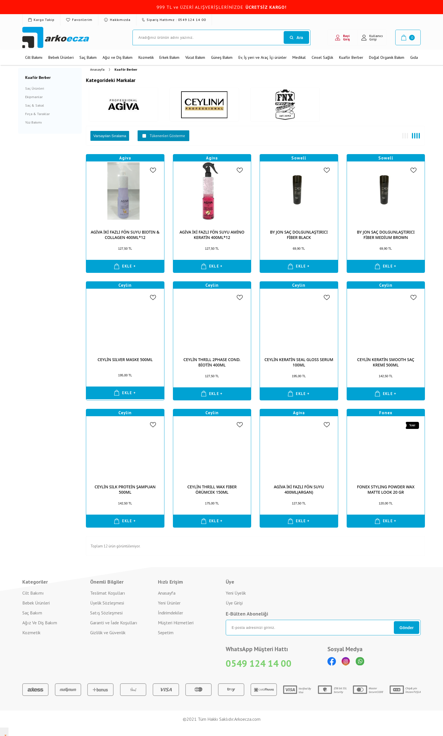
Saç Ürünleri (34, 88)
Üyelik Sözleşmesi (107, 603)
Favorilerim (79, 20)
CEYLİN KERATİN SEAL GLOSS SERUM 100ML (298, 362)
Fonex (385, 412)
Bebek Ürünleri (61, 57)
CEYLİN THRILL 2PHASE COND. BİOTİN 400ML (211, 362)
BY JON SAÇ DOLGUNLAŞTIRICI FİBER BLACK (299, 234)
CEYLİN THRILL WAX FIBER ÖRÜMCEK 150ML (212, 489)
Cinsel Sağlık (322, 57)
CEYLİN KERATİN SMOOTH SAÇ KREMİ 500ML (385, 362)
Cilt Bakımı (33, 57)
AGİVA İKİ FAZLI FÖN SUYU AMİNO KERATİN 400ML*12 (211, 234)
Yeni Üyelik (236, 593)
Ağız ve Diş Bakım (118, 57)
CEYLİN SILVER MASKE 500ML (125, 359)
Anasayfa (166, 593)
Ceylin (125, 285)
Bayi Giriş (342, 37)
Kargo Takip (41, 20)
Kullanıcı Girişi (372, 37)
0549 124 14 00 (259, 663)
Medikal (299, 57)
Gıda (414, 57)
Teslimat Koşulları (107, 593)
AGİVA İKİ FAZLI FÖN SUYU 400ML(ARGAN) (299, 489)
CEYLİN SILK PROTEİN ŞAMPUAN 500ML (125, 489)
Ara (296, 37)
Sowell (298, 158)
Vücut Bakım (195, 57)
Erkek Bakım (169, 57)
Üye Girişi (234, 603)
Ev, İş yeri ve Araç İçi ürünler (262, 57)
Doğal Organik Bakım (386, 57)
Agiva (125, 158)
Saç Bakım (88, 57)
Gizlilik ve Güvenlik (107, 632)
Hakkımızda (117, 20)
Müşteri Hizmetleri (176, 622)
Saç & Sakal (34, 105)
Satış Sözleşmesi (106, 613)
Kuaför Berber (351, 57)
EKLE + (125, 266)
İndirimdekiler (170, 613)
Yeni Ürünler (169, 603)
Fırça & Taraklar (37, 114)
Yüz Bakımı (33, 122)
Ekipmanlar (34, 97)
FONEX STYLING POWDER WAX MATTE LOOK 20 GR (386, 489)
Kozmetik (146, 57)
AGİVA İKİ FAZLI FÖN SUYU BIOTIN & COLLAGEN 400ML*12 (125, 234)
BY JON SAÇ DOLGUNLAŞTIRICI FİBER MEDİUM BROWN (385, 234)
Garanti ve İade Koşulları (113, 622)
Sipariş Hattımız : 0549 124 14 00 (174, 20)
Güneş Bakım (222, 57)
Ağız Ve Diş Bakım (39, 622)
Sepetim (165, 632)
